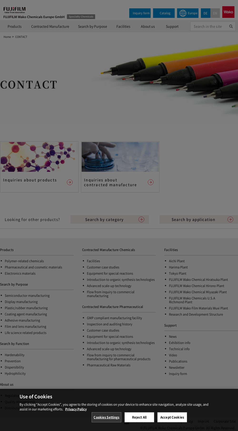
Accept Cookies (172, 420)
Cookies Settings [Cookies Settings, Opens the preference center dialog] (106, 420)
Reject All (139, 420)
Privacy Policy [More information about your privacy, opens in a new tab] (76, 412)
